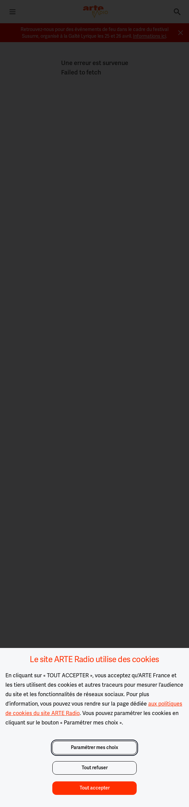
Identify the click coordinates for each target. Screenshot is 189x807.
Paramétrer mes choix (94, 747)
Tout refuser (95, 768)
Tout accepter (95, 788)
